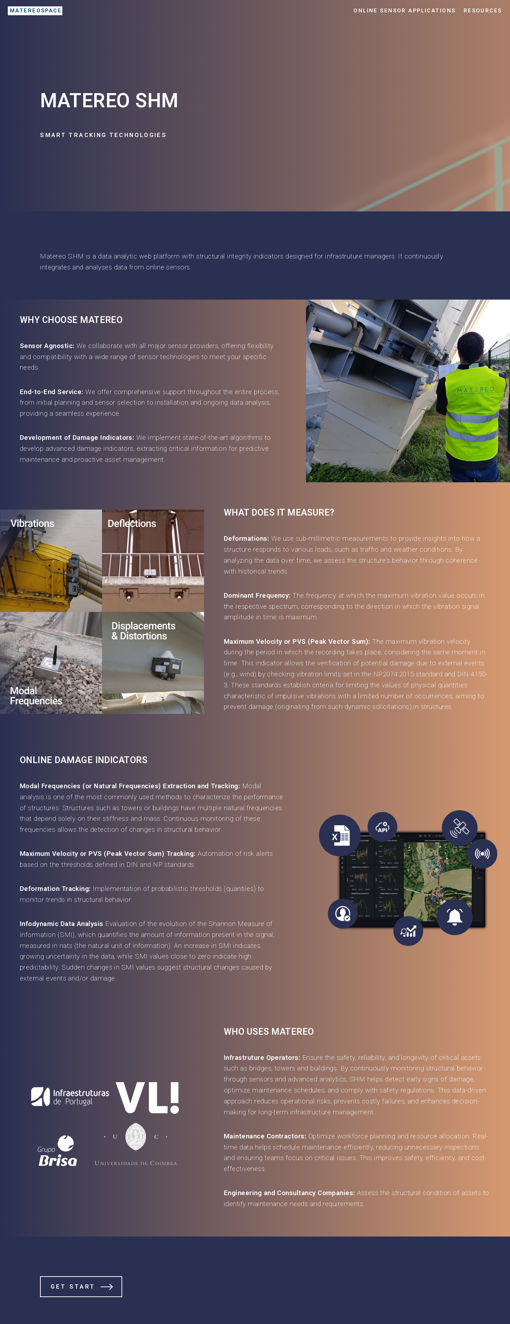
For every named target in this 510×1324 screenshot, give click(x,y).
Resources (483, 10)
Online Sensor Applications (404, 10)
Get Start (73, 1286)
